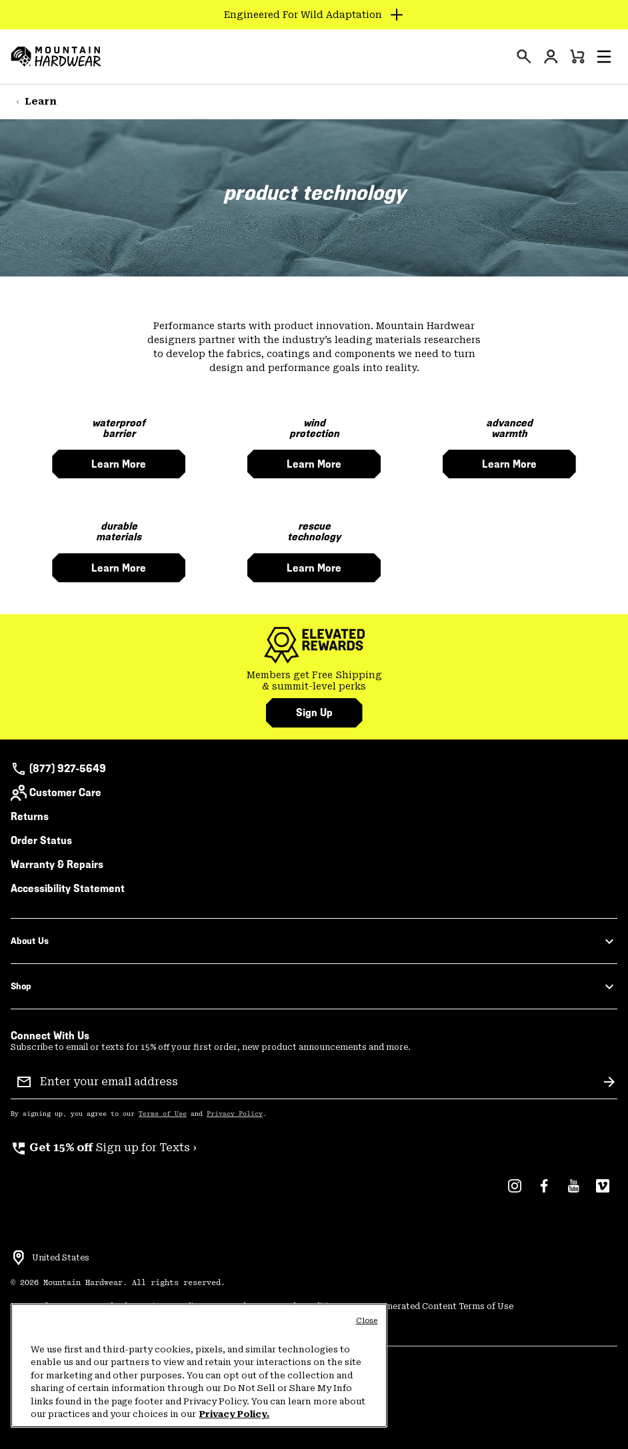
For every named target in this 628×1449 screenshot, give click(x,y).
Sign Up (314, 712)
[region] (199, 1365)
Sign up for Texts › (104, 1147)
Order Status (41, 840)
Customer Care (56, 793)
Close (367, 1320)
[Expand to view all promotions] (314, 14)
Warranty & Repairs (57, 864)
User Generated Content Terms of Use (433, 1306)
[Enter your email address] (316, 1082)
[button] (604, 56)
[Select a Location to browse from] (19, 1258)
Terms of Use (163, 1114)
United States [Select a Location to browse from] (60, 1257)
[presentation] (524, 56)
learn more (118, 464)
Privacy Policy (235, 1114)
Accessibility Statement (68, 888)
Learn (41, 101)
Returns (30, 816)
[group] (314, 681)
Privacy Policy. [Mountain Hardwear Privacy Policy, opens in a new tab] (234, 1414)
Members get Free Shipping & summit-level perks (314, 681)
